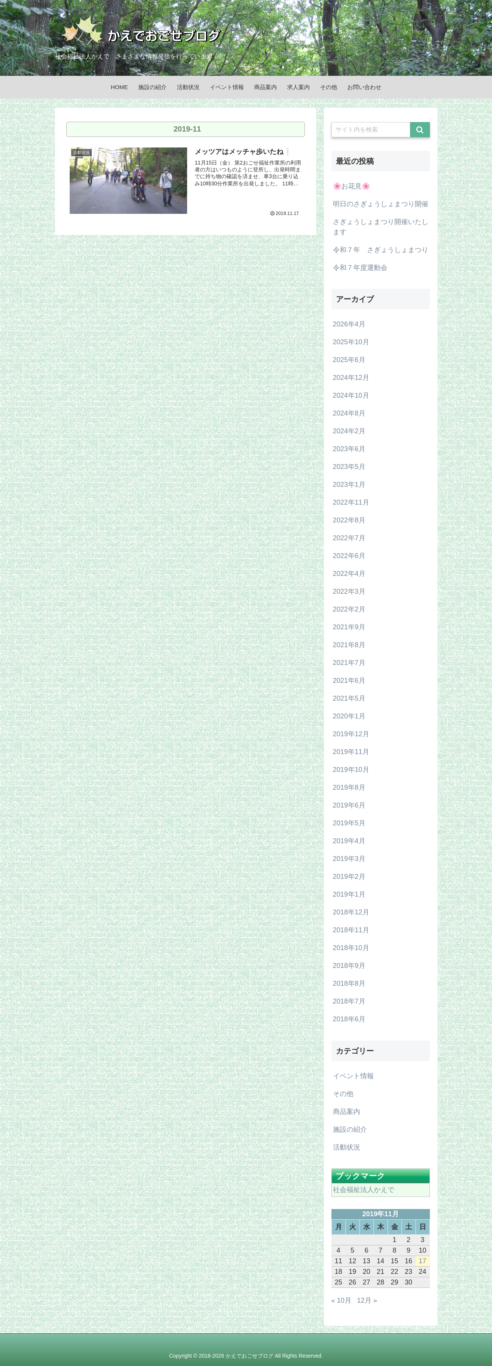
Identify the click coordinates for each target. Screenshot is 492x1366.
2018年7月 (349, 1001)
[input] (370, 129)
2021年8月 (349, 645)
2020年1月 (349, 716)
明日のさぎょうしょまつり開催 (380, 204)
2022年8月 (349, 520)
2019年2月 (349, 876)
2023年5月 (349, 466)
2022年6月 (349, 556)
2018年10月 (351, 948)
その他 (343, 1094)
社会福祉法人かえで (363, 1189)
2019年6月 (349, 805)
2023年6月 (349, 449)
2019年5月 (349, 823)
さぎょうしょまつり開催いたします (380, 227)
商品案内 (346, 1111)
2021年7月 (349, 663)
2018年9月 (349, 965)
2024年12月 (351, 377)
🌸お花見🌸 (351, 186)
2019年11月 (351, 752)
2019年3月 (349, 859)
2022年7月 (349, 538)
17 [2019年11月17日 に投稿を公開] (422, 1261)
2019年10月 (351, 769)
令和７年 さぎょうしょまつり (380, 250)
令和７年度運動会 (360, 267)
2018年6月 (349, 1019)
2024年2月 (349, 431)
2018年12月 (351, 912)
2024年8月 (349, 413)
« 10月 (341, 1300)
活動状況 (346, 1147)
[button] (420, 129)
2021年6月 (349, 680)
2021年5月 (349, 698)
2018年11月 (351, 930)
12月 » (367, 1300)
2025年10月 (351, 342)
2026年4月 (349, 324)
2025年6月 (349, 360)
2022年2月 (349, 609)
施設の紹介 (350, 1129)
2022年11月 (351, 502)
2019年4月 (349, 841)
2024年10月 (351, 395)
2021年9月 (349, 627)
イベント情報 (353, 1076)
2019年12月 (351, 734)
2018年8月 (349, 983)
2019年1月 (349, 894)
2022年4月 (349, 573)
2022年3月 (349, 591)
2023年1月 (349, 484)
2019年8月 (349, 787)
